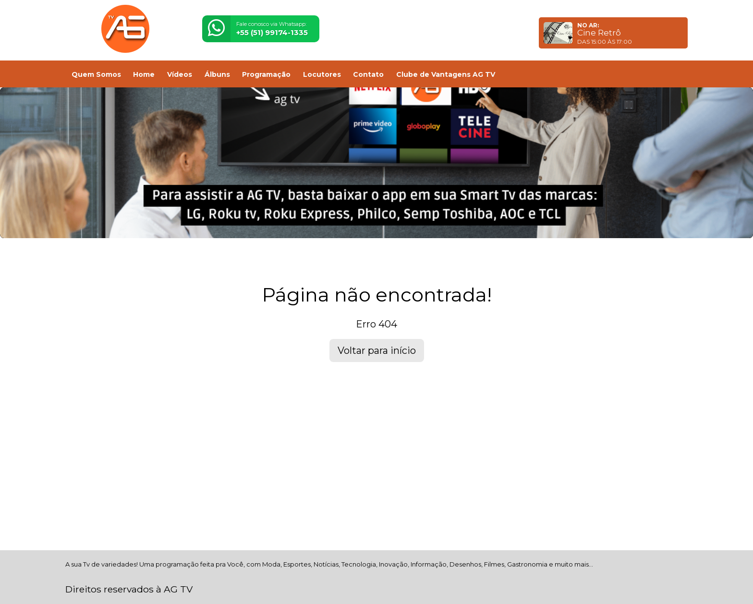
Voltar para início (377, 350)
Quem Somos (96, 74)
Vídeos (179, 74)
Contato (368, 74)
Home (144, 74)
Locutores (322, 74)
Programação (266, 74)
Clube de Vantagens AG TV (445, 74)
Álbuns (217, 74)
